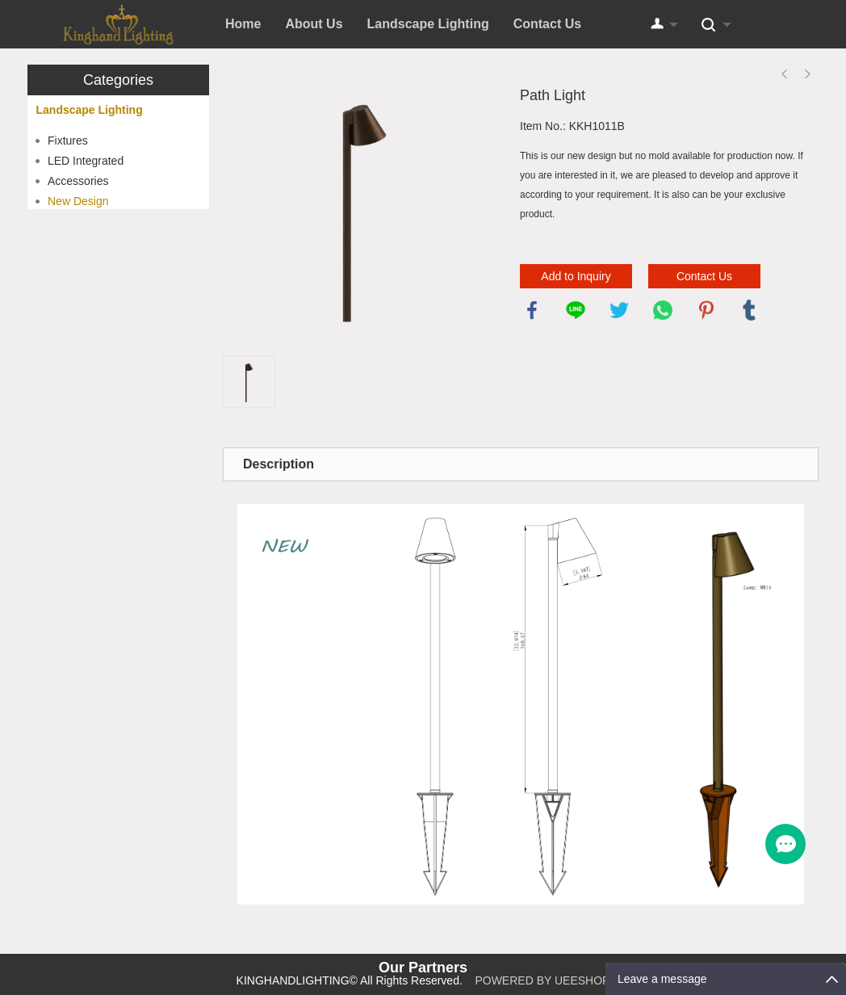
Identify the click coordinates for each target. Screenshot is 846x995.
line (575, 310)
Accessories (78, 180)
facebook (532, 310)
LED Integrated (86, 160)
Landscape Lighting (428, 24)
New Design (78, 201)
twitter (619, 310)
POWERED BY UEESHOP (542, 980)
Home (243, 24)
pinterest (706, 310)
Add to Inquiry (575, 276)
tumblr (749, 310)
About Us (313, 24)
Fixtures (68, 140)
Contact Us (547, 24)
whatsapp (663, 310)
